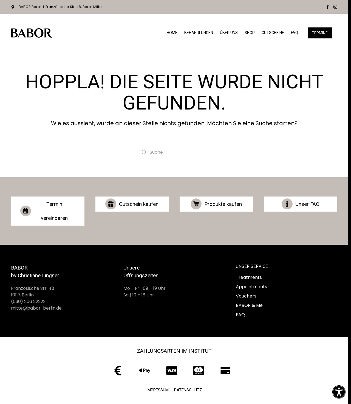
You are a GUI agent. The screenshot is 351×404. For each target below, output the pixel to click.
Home (172, 32)
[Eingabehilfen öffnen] (339, 392)
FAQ (294, 32)
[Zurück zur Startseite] (31, 33)
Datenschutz (188, 390)
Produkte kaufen (216, 203)
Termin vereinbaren (44, 211)
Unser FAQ (300, 203)
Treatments (249, 277)
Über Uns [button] (229, 32)
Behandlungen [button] (198, 32)
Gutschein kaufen (131, 203)
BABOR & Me (249, 305)
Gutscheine (273, 32)
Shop (250, 32)
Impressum (157, 390)
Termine (320, 33)
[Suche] (174, 152)
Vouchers (246, 296)
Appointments (251, 287)
